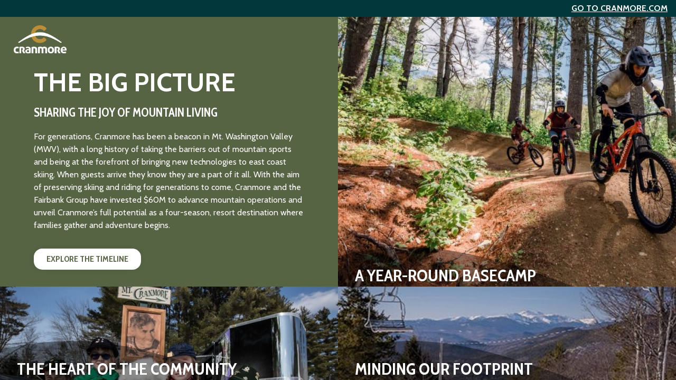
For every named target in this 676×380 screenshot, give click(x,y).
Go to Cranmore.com (619, 8)
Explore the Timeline (87, 259)
